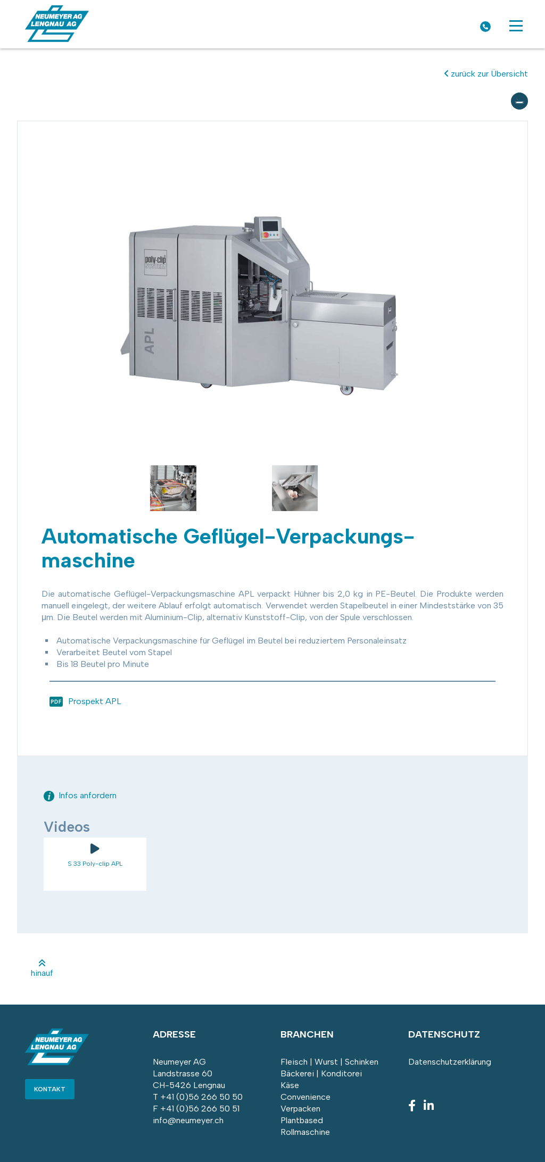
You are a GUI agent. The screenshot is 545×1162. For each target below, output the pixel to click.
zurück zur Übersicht (486, 74)
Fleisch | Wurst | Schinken (329, 1062)
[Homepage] (57, 39)
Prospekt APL (94, 701)
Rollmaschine (305, 1132)
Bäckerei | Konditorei (321, 1073)
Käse (289, 1085)
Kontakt (49, 1089)
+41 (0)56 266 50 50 (201, 1097)
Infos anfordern (80, 795)
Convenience (305, 1097)
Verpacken (300, 1109)
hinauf (42, 968)
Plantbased (301, 1120)
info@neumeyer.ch (188, 1120)
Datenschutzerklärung (449, 1062)
